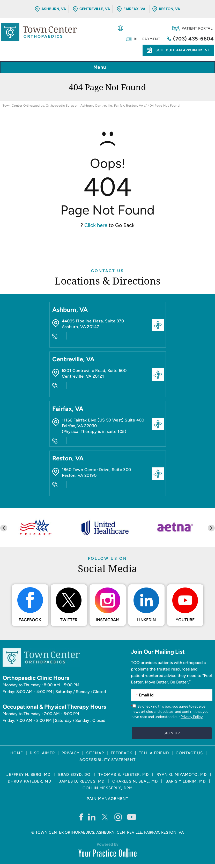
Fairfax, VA (134, 9)
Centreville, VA (94, 9)
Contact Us (107, 270)
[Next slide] (211, 527)
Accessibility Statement (107, 759)
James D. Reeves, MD (82, 781)
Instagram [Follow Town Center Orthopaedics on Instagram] (108, 619)
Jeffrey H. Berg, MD (28, 774)
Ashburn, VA (53, 9)
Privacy (70, 753)
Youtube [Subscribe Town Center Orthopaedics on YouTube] (185, 619)
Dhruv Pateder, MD (29, 781)
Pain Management (107, 798)
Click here (95, 225)
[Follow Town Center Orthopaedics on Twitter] (105, 817)
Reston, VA (169, 9)
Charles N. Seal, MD (135, 781)
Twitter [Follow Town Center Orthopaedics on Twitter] (68, 619)
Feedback (121, 753)
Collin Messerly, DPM (108, 788)
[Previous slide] (3, 527)
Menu (106, 67)
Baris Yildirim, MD (186, 781)
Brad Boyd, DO (74, 774)
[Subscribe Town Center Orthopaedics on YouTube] (131, 817)
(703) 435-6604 (193, 39)
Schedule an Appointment (182, 50)
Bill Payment (147, 39)
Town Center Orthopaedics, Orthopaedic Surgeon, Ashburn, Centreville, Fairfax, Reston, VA (73, 105)
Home (16, 753)
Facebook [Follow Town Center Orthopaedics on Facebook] (30, 619)
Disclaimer (42, 753)
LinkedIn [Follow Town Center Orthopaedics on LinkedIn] (146, 619)
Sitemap (95, 753)
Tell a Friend (154, 753)
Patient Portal (197, 28)
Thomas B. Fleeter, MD (123, 774)
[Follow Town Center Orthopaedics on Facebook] (81, 817)
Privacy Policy (192, 717)
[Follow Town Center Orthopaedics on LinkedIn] (92, 817)
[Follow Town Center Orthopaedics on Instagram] (118, 817)
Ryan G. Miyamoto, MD (182, 774)
